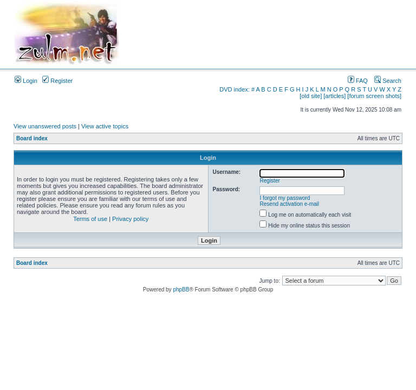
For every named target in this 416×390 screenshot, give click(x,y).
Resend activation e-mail (290, 204)
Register (57, 80)
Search (387, 80)
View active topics (104, 126)
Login (26, 80)
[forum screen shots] (374, 96)
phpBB (181, 289)
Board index (32, 138)
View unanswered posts (45, 126)
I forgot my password (285, 198)
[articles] (334, 96)
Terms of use (90, 219)
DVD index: (234, 89)
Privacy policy (130, 219)
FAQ (358, 80)
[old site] (311, 96)
